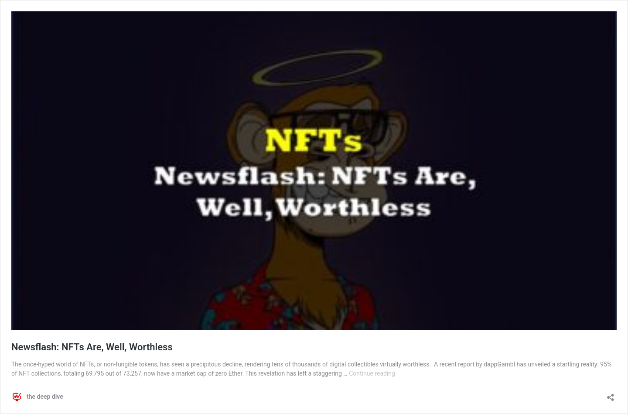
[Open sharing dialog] (610, 394)
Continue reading (372, 373)
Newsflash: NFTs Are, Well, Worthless (92, 347)
